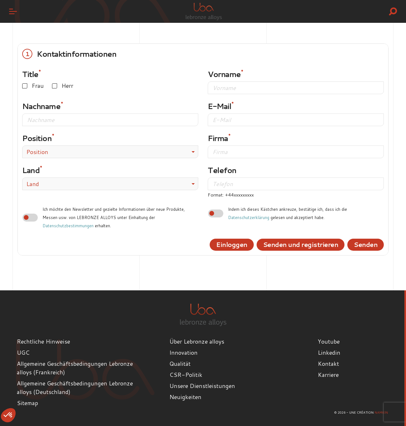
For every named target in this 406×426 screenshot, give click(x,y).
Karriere (328, 375)
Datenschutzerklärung (248, 217)
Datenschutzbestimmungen (68, 226)
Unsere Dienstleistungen (202, 386)
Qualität (180, 363)
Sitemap (27, 403)
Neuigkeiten (185, 397)
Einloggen (225, 244)
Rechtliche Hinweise (43, 341)
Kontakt (328, 363)
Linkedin (329, 352)
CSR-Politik (185, 375)
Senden (365, 244)
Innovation (183, 352)
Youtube (329, 341)
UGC (23, 352)
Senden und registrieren (297, 244)
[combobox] (110, 151)
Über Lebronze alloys (196, 341)
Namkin (381, 412)
